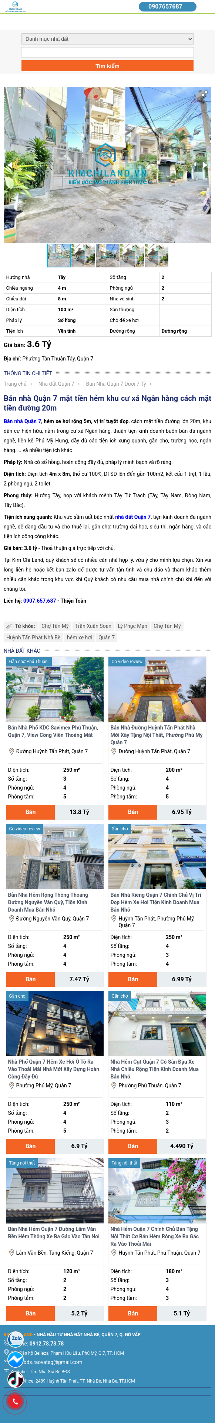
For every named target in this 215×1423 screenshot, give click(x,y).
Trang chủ (15, 384)
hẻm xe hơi (79, 637)
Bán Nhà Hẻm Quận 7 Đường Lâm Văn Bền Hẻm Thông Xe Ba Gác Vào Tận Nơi (54, 1232)
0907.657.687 (39, 601)
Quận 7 (106, 637)
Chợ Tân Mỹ (54, 626)
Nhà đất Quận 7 (56, 384)
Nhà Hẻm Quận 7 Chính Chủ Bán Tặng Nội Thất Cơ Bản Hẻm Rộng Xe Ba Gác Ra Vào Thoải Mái (154, 1236)
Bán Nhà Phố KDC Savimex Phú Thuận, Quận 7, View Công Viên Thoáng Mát (53, 731)
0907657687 (165, 6)
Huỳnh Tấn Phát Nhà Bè (33, 637)
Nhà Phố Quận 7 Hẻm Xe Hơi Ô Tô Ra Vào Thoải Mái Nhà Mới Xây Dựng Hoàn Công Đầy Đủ (54, 1069)
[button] (205, 93)
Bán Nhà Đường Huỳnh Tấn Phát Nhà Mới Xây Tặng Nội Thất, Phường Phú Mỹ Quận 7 (156, 735)
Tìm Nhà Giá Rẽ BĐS (50, 1371)
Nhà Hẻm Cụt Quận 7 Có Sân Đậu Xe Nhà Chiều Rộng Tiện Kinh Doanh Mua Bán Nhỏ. (154, 1069)
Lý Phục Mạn (132, 626)
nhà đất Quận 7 (133, 517)
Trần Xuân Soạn (93, 626)
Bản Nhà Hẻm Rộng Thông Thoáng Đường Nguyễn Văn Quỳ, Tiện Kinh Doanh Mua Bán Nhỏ (48, 902)
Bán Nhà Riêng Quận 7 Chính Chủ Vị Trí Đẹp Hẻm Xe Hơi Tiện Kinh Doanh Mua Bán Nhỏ (155, 902)
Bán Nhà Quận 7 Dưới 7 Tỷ (116, 384)
